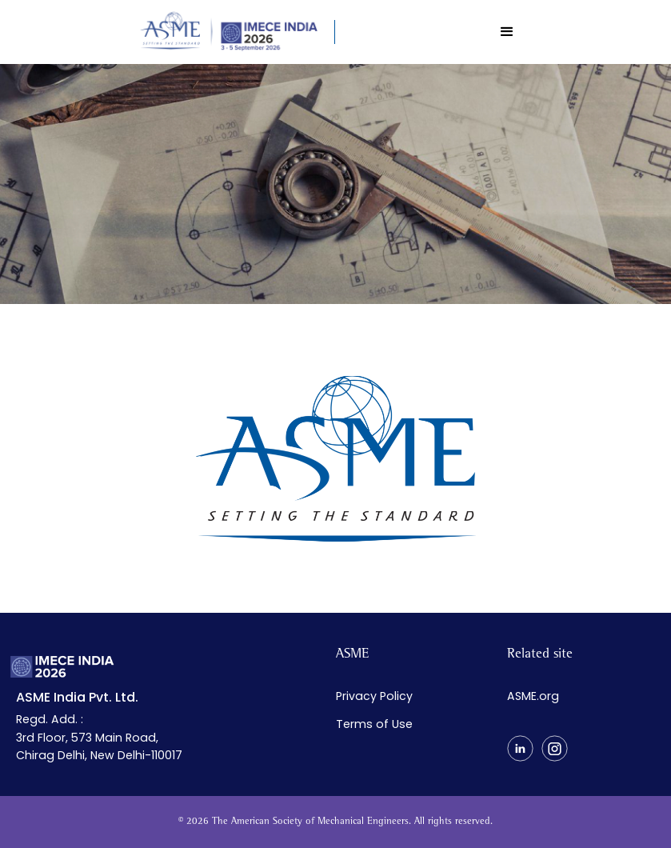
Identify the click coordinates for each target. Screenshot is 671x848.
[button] (507, 32)
